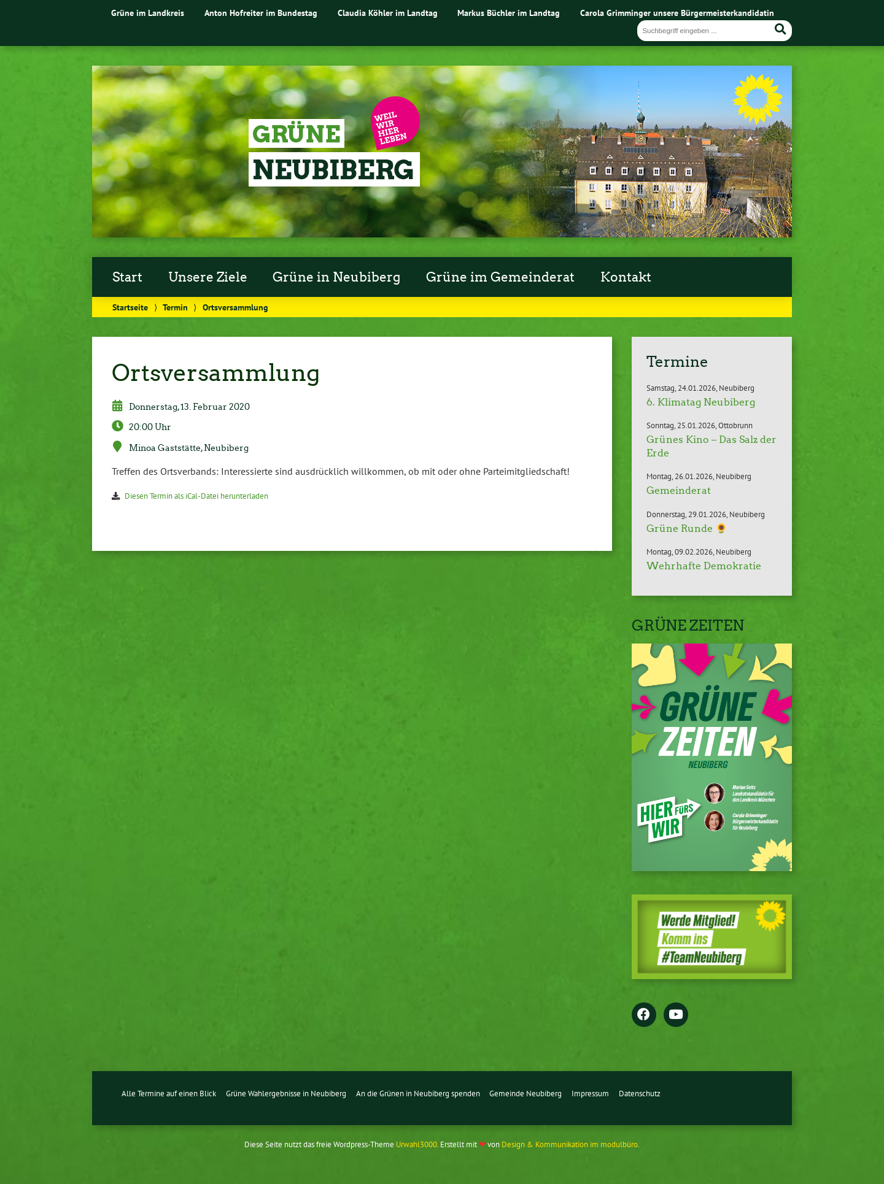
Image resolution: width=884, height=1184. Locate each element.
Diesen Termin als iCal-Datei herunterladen (196, 496)
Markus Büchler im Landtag (508, 12)
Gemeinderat (678, 490)
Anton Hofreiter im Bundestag (260, 12)
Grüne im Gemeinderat (500, 277)
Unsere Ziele (207, 277)
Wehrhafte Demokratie (703, 566)
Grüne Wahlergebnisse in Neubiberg (286, 1093)
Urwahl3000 (416, 1144)
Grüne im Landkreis (147, 12)
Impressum (590, 1093)
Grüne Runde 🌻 (686, 528)
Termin (175, 307)
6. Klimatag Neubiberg (700, 402)
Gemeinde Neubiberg (525, 1093)
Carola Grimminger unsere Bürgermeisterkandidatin (677, 12)
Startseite (130, 307)
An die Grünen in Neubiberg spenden (418, 1093)
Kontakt (625, 277)
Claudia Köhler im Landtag (388, 12)
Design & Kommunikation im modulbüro (570, 1144)
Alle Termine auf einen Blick (169, 1093)
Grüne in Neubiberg (336, 277)
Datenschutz (640, 1093)
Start (127, 277)
